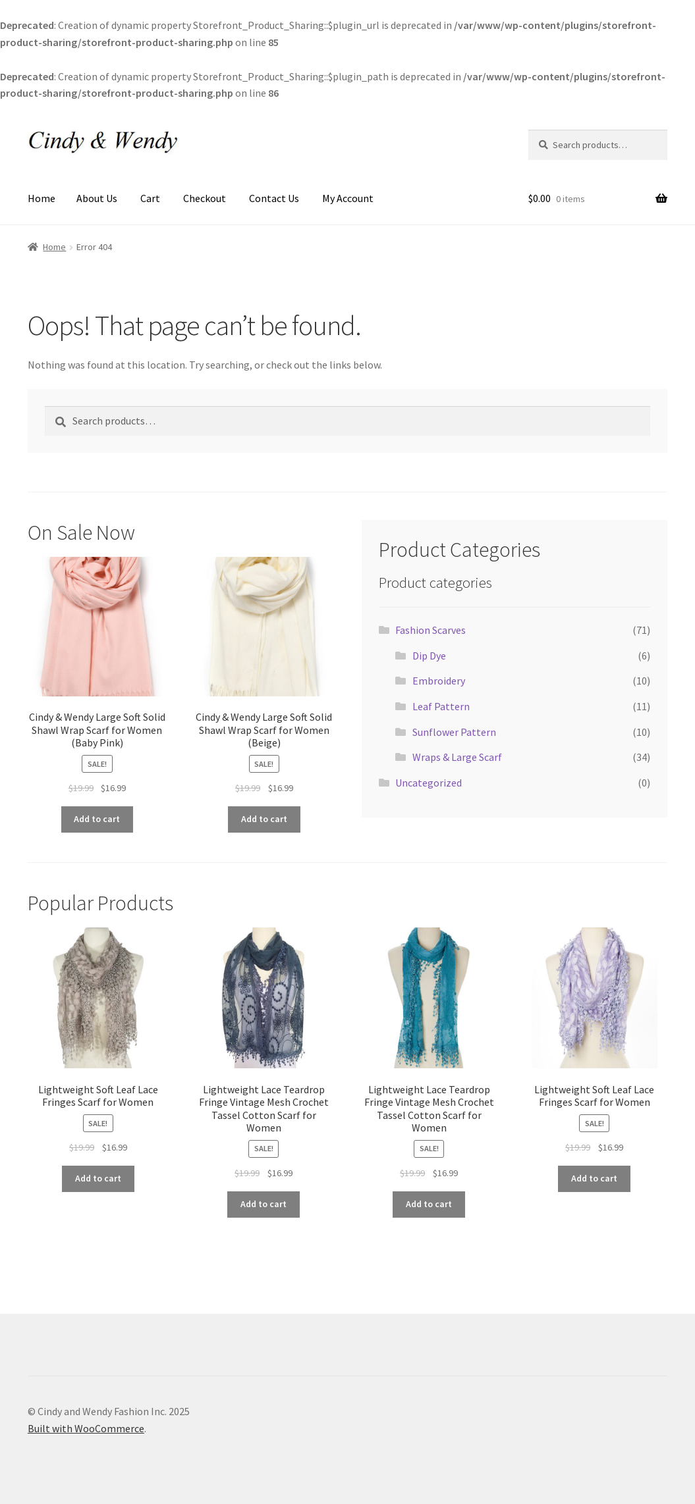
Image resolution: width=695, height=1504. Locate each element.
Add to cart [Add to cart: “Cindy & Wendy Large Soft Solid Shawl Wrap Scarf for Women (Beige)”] (264, 819)
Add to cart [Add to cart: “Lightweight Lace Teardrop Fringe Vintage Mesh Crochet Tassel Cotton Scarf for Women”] (263, 1204)
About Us (96, 198)
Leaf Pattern (441, 706)
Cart (150, 198)
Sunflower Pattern (454, 732)
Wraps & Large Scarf (457, 757)
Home (41, 198)
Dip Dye (429, 655)
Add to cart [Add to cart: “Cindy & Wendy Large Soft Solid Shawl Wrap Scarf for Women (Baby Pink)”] (97, 819)
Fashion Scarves (430, 629)
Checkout (204, 198)
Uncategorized (428, 782)
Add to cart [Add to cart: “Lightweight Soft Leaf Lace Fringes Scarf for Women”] (98, 1178)
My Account (348, 198)
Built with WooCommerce (86, 1428)
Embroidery (438, 680)
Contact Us (274, 198)
